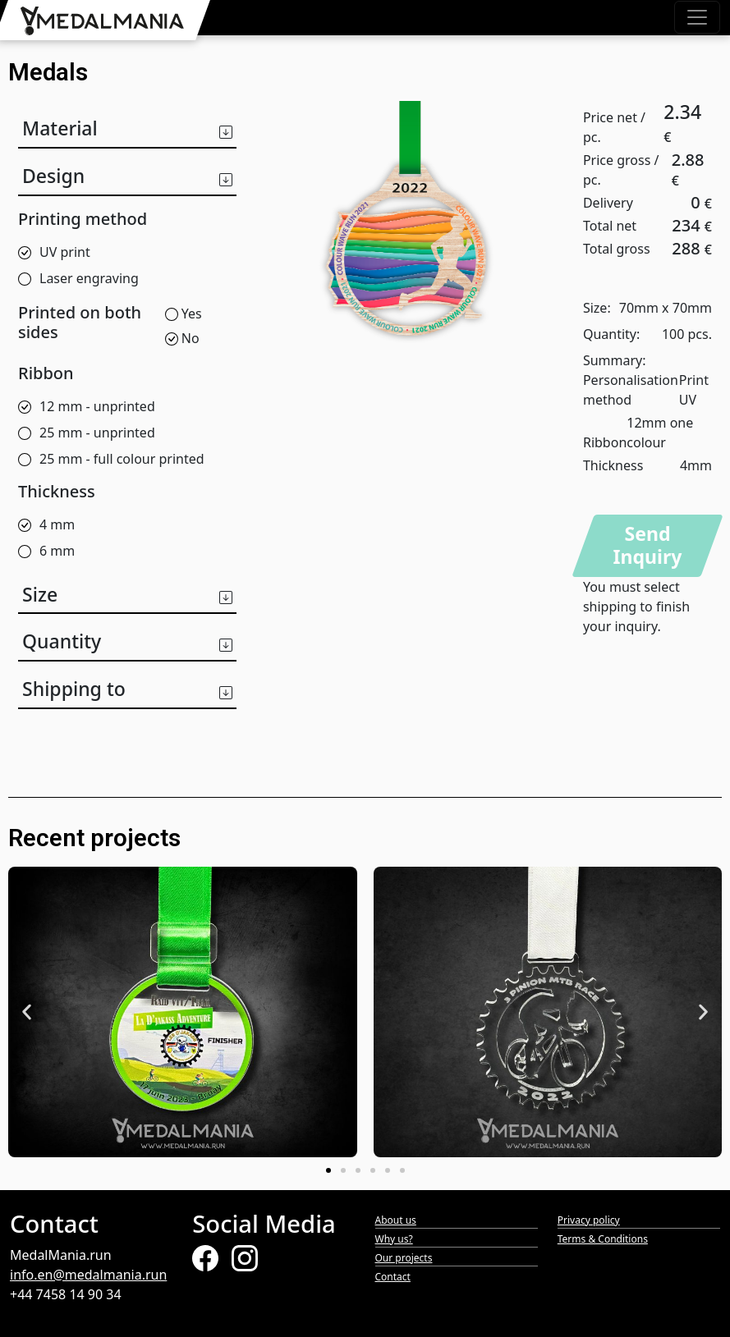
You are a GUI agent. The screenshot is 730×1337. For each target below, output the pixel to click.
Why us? (394, 1239)
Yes (183, 313)
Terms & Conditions (603, 1239)
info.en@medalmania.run (88, 1275)
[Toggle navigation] (697, 17)
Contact (393, 1277)
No (182, 338)
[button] (127, 125)
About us (395, 1220)
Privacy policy (589, 1220)
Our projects (404, 1258)
